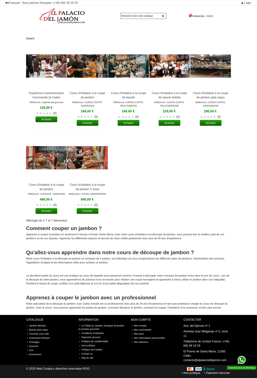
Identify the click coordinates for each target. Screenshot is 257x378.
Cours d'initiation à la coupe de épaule (128, 95)
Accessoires (199, 29)
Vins (165, 29)
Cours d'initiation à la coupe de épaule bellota (169, 95)
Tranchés (102, 29)
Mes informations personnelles (148, 338)
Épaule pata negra (37, 330)
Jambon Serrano (83, 29)
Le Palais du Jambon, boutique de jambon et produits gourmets (101, 327)
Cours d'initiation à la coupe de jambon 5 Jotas (87, 187)
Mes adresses (139, 342)
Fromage (137, 29)
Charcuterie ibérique (38, 338)
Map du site (86, 358)
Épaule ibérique (58, 29)
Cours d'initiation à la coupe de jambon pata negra (210, 95)
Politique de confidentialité (93, 341)
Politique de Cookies (90, 349)
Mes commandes (141, 330)
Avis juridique (87, 345)
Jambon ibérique (32, 29)
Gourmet (152, 29)
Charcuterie (119, 29)
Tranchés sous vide (37, 334)
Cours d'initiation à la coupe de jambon (87, 95)
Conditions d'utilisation (91, 333)
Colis (186, 29)
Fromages (32, 342)
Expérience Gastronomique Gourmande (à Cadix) (46, 95)
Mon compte (139, 325)
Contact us (85, 354)
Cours (177, 29)
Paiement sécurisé (89, 337)
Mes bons (137, 334)
